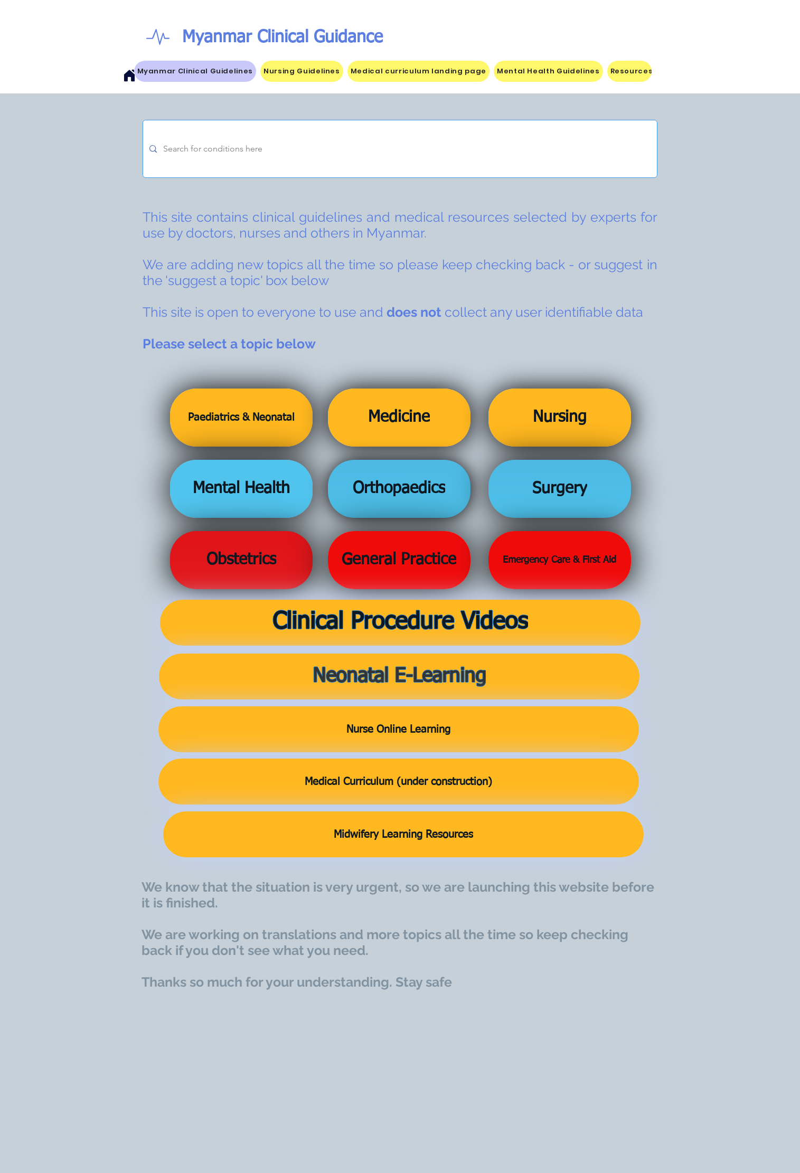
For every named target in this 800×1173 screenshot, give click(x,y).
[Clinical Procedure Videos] (400, 623)
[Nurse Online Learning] (398, 729)
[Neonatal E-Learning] (399, 676)
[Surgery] (559, 489)
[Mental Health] (241, 489)
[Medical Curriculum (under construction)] (398, 782)
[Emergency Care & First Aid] (559, 560)
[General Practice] (399, 560)
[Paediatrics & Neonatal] (241, 418)
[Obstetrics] (241, 560)
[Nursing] (559, 418)
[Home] (129, 75)
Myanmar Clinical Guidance (282, 37)
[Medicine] (399, 418)
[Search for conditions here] (399, 148)
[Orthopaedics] (399, 489)
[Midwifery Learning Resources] (403, 834)
